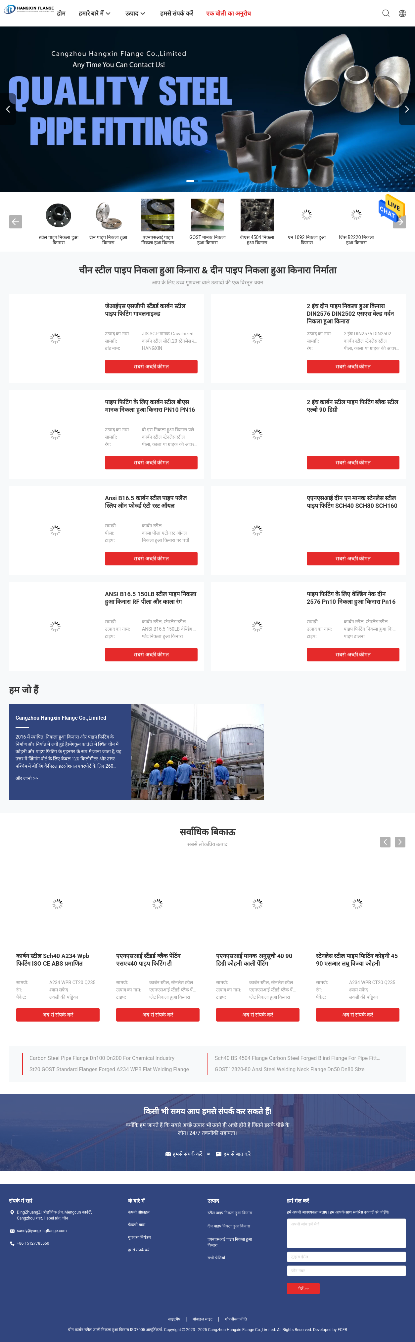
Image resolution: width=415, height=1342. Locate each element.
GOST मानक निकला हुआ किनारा (207, 240)
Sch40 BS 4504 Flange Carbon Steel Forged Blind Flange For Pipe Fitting (298, 1058)
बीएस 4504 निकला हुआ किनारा (257, 240)
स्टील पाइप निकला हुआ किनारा (58, 240)
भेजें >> (303, 1288)
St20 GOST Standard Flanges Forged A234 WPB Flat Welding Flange (109, 1069)
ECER (342, 1329)
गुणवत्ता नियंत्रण (139, 1237)
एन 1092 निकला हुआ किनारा (307, 240)
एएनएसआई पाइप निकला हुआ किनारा (158, 240)
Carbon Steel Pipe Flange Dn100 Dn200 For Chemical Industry (101, 1058)
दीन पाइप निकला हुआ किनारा (108, 240)
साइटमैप (174, 1319)
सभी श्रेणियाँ (216, 1258)
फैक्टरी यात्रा (136, 1224)
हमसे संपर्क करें (139, 1250)
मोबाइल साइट (202, 1319)
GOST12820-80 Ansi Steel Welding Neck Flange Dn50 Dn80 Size (290, 1069)
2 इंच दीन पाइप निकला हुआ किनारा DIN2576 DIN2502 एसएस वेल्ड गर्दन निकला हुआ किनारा (350, 314)
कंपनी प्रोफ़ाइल (139, 1212)
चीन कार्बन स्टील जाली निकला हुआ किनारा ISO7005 (106, 1329)
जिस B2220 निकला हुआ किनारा (356, 240)
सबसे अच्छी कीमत (151, 366)
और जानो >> (27, 778)
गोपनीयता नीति (236, 1319)
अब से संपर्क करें (58, 1015)
